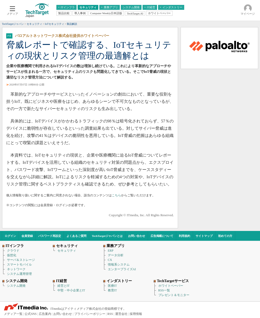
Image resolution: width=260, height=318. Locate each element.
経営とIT (63, 286)
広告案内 (45, 314)
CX (110, 260)
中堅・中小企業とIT (71, 290)
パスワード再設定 (49, 235)
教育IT (112, 290)
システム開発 (16, 286)
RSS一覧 (164, 290)
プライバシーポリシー (89, 314)
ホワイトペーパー (170, 286)
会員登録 (27, 235)
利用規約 (184, 235)
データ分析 (115, 255)
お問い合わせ (136, 235)
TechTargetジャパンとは (107, 235)
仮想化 (11, 255)
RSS (110, 314)
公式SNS (30, 314)
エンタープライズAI (122, 269)
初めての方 (225, 235)
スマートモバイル (19, 264)
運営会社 (121, 314)
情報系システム (119, 264)
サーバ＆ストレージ (21, 260)
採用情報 (136, 314)
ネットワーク (16, 269)
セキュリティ (66, 250)
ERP (111, 250)
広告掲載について (162, 235)
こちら (116, 195)
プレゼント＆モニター (173, 295)
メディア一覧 (13, 314)
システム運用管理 (19, 274)
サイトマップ (204, 235)
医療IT (112, 286)
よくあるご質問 (76, 235)
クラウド (13, 250)
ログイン (10, 235)
